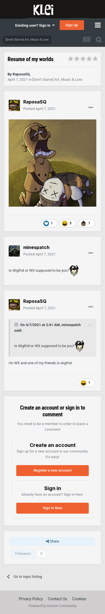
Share (52, 541)
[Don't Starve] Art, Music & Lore (57, 79)
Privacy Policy (31, 599)
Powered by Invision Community (52, 606)
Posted (39, 109)
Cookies (79, 599)
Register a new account (53, 470)
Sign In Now (52, 508)
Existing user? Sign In (34, 25)
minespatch (71, 325)
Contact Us (57, 599)
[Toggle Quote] (16, 324)
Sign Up (72, 25)
